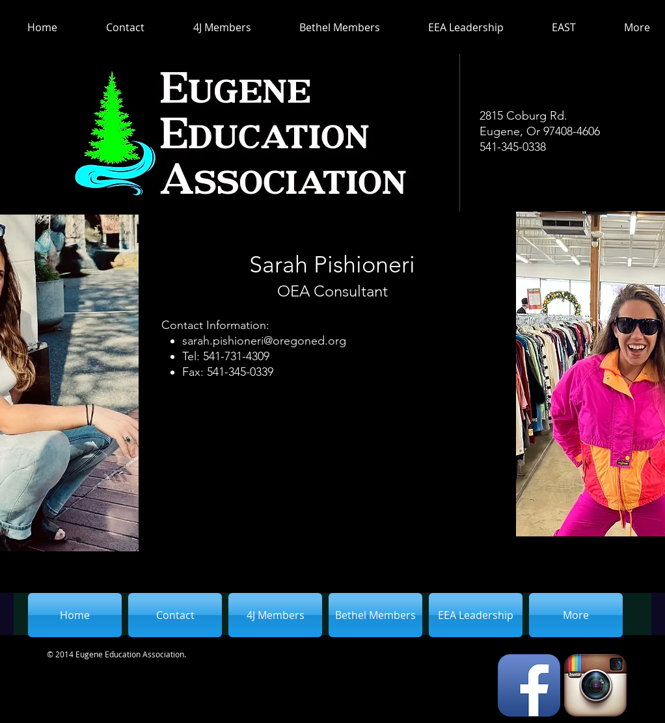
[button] (210, 27)
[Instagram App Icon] (595, 685)
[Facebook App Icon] (529, 685)
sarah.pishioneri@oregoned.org (264, 341)
